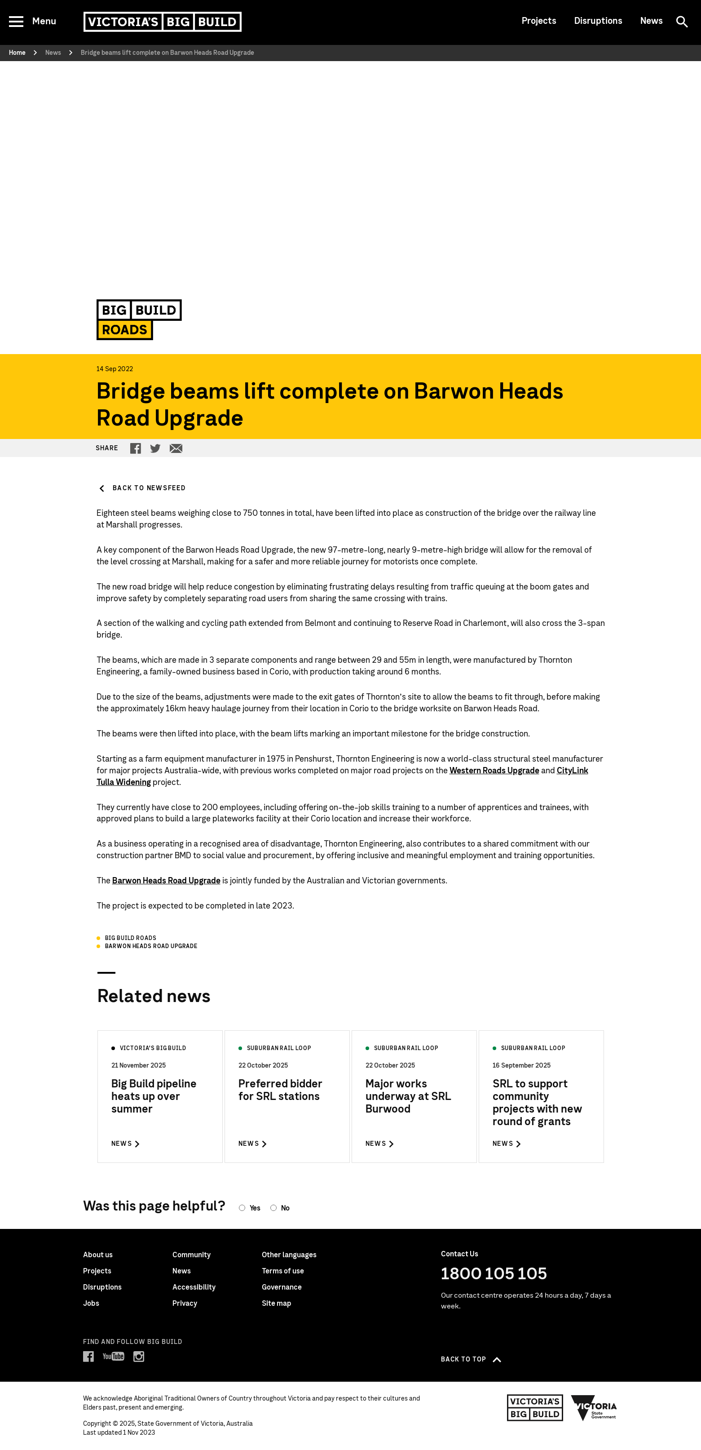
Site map (276, 1303)
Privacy (184, 1303)
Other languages (289, 1255)
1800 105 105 (494, 1274)
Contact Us (459, 1254)
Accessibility (194, 1287)
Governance (282, 1287)
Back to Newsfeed (149, 488)
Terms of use (283, 1271)
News (651, 21)
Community (191, 1255)
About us (98, 1255)
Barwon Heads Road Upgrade (166, 881)
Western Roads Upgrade (494, 771)
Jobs (91, 1303)
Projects (539, 21)
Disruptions (598, 21)
